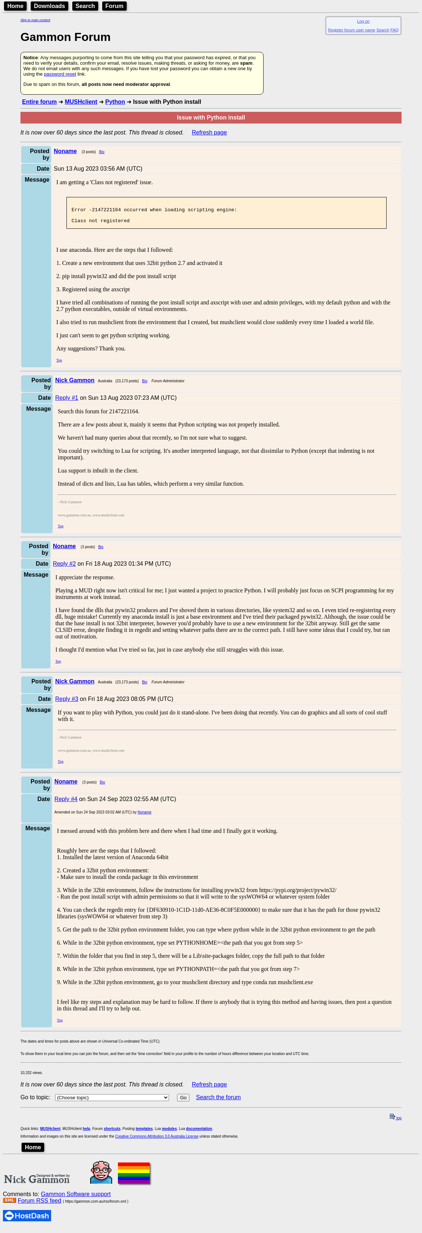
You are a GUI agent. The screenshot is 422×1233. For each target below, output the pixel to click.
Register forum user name (351, 30)
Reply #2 (64, 568)
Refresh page (209, 132)
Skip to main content (35, 20)
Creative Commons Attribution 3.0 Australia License (157, 1141)
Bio (101, 152)
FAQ (395, 30)
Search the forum (218, 1102)
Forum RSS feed (39, 1205)
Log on (363, 21)
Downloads (49, 6)
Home (15, 6)
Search (85, 6)
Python (115, 102)
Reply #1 (66, 402)
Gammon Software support (76, 1198)
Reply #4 (65, 803)
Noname (144, 817)
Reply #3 (66, 703)
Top (59, 365)
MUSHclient (81, 102)
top (396, 1122)
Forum (115, 6)
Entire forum (39, 102)
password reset (60, 74)
